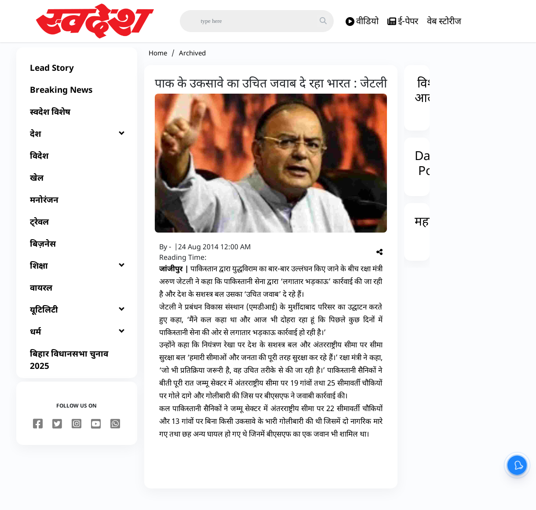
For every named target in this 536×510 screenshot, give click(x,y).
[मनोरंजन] (77, 209)
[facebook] (38, 434)
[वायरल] (77, 297)
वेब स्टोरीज (444, 21)
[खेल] (77, 187)
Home (158, 62)
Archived (192, 62)
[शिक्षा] (77, 275)
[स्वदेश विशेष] (77, 121)
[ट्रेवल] (77, 231)
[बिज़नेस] (77, 253)
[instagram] (76, 434)
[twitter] (57, 434)
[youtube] (96, 434)
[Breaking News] (77, 99)
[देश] (77, 143)
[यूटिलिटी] (77, 319)
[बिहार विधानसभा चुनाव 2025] (77, 369)
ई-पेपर (402, 21)
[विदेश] (77, 165)
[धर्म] (77, 341)
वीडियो (362, 21)
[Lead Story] (77, 77)
